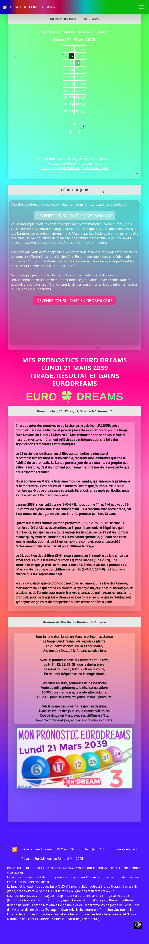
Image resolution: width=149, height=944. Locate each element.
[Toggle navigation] (141, 7)
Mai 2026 (67, 849)
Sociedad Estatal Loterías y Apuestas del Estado (57, 900)
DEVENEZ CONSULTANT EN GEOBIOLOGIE (74, 32)
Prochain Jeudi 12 (91, 849)
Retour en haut (126, 849)
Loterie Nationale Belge (49, 905)
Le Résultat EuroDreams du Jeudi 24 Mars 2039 (75, 168)
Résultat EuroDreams (37, 849)
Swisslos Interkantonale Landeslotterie (82, 914)
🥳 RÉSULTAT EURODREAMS (28, 6)
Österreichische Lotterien (79, 909)
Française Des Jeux (115, 896)
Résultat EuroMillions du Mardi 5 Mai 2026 (52, 858)
